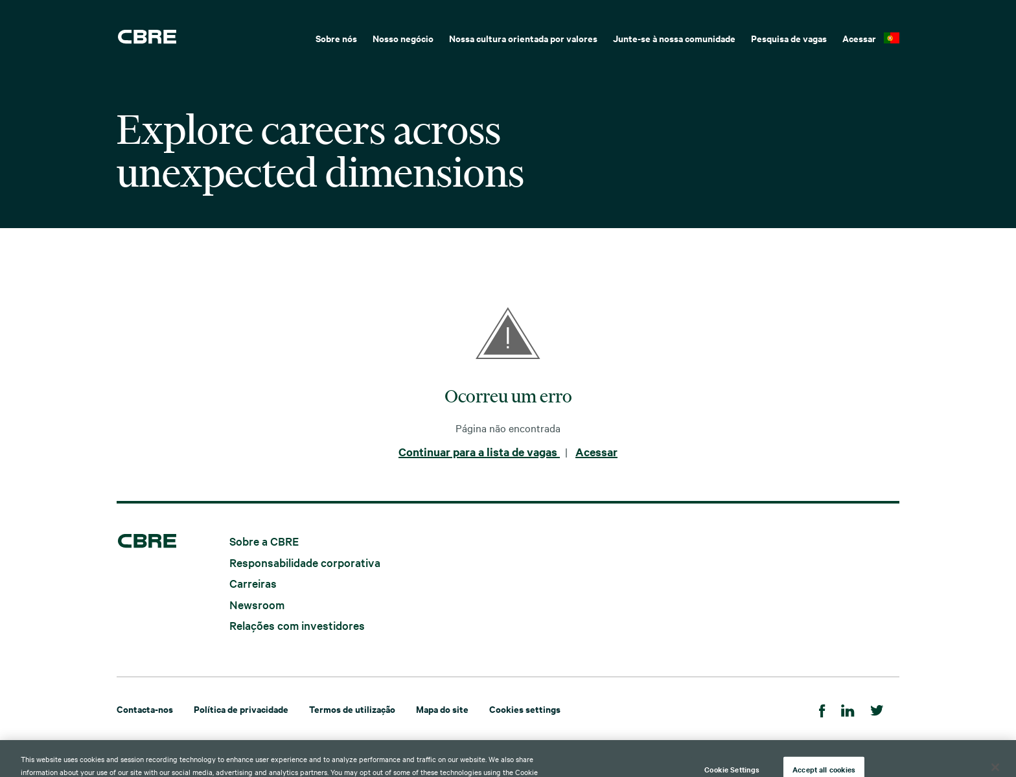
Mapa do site (442, 708)
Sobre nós (336, 38)
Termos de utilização (352, 708)
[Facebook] (822, 708)
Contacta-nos (145, 708)
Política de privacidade (241, 708)
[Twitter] (877, 708)
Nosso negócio (403, 38)
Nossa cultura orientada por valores (523, 38)
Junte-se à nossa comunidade (674, 38)
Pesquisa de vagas (789, 38)
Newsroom (256, 603)
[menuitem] (336, 37)
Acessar (859, 38)
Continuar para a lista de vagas (479, 451)
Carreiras (253, 582)
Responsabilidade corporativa (304, 561)
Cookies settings (524, 708)
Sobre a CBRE (264, 540)
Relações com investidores (297, 625)
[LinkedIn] (848, 708)
